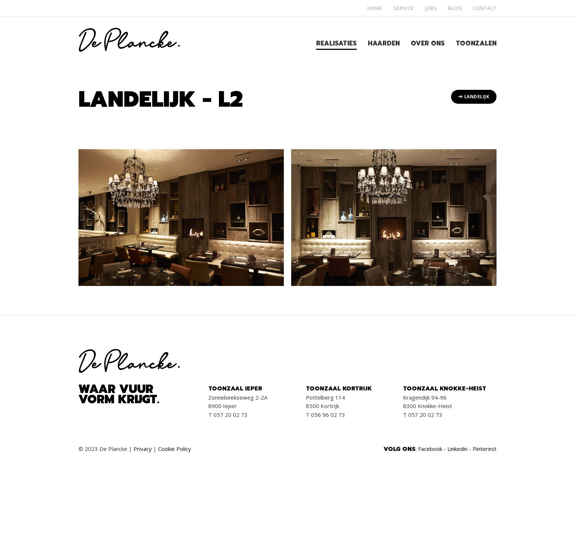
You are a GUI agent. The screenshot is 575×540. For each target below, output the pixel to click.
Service (403, 8)
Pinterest (485, 448)
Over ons (428, 43)
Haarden (384, 43)
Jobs (431, 8)
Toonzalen (476, 43)
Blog (455, 8)
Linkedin (457, 448)
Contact (485, 8)
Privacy (142, 448)
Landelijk (474, 96)
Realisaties (336, 43)
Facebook (430, 448)
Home (374, 8)
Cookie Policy (174, 448)
